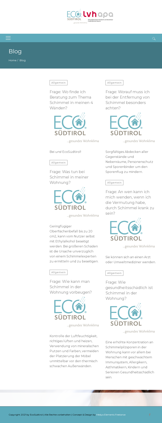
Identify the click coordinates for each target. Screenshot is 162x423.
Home (13, 60)
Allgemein (58, 82)
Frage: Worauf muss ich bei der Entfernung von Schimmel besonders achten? (128, 100)
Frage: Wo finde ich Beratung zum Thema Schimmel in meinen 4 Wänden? (71, 100)
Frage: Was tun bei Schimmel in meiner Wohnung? (69, 177)
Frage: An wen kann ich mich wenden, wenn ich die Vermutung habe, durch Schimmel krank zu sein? (130, 202)
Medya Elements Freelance (110, 414)
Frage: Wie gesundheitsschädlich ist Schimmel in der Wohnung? (129, 290)
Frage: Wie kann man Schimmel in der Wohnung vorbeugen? (71, 287)
